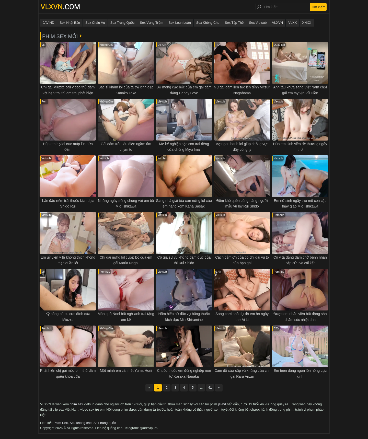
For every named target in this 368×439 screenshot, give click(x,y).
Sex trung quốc (105, 423)
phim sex (76, 404)
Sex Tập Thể (234, 23)
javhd (222, 404)
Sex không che (80, 423)
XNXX (306, 23)
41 (210, 387)
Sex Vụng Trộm (151, 23)
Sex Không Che (208, 23)
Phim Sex (61, 423)
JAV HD (48, 23)
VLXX (292, 23)
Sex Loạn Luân (180, 23)
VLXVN (277, 23)
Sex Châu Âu (95, 23)
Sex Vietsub (258, 23)
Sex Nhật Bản (70, 23)
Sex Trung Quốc (122, 23)
